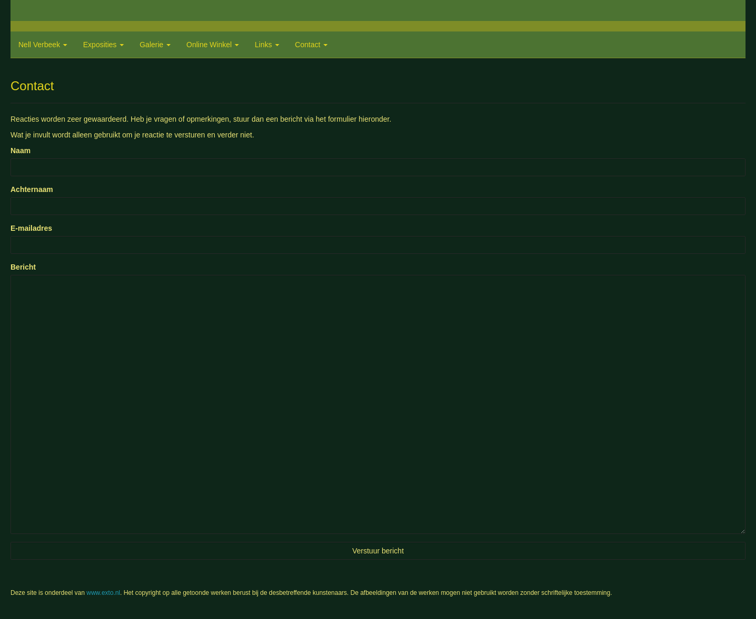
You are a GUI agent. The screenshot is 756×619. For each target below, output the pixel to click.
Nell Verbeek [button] (42, 44)
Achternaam (31, 189)
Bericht (23, 267)
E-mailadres (31, 228)
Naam (20, 150)
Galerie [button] (155, 44)
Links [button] (267, 44)
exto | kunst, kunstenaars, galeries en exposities (40, 10)
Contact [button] (311, 44)
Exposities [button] (103, 44)
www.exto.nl (103, 592)
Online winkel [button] (212, 44)
